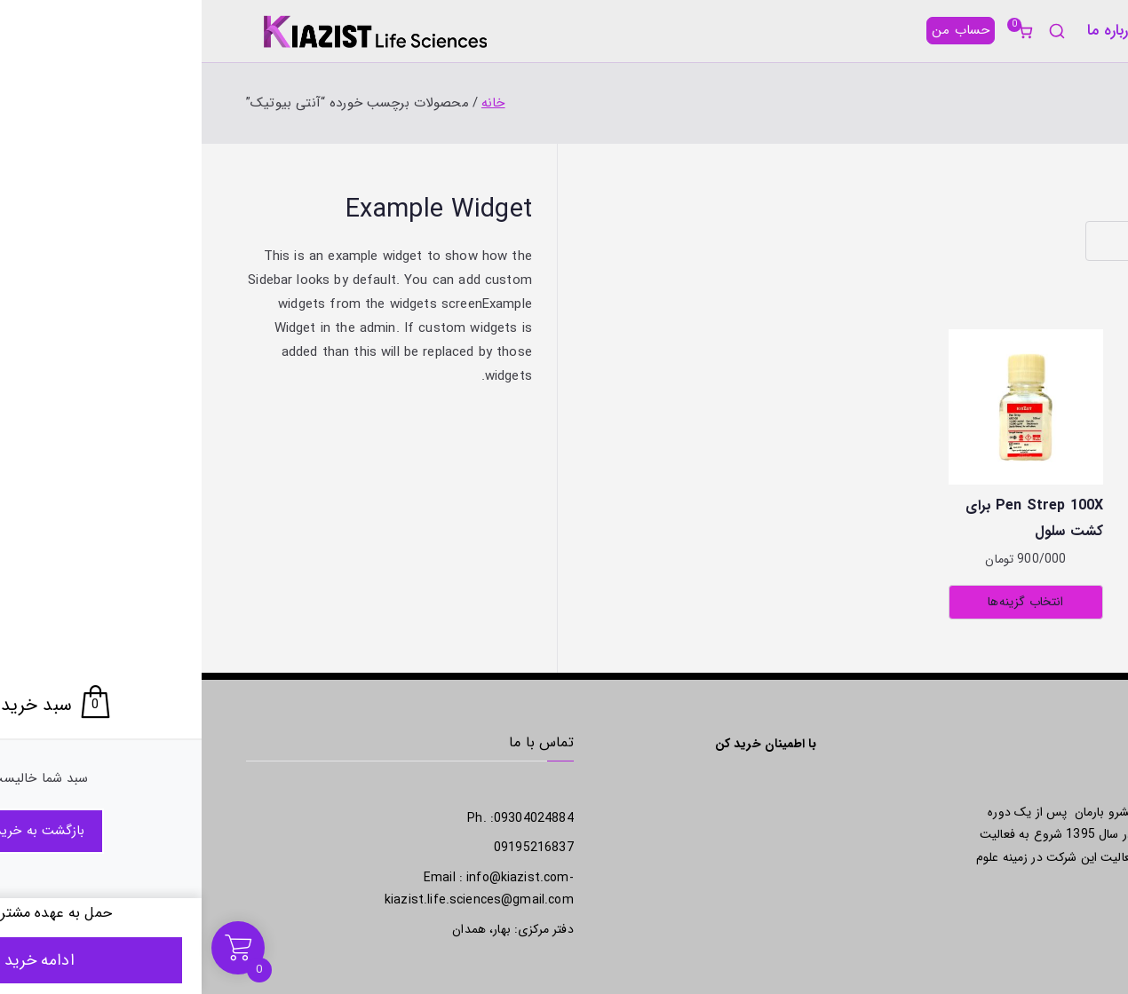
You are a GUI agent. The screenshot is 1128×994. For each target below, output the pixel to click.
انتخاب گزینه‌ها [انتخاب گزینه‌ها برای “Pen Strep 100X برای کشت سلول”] (824, 601)
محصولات (995, 30)
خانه (1070, 31)
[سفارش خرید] (984, 241)
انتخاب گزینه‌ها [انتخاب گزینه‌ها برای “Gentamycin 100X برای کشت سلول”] (1006, 601)
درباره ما (909, 31)
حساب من (759, 30)
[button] (964, 30)
